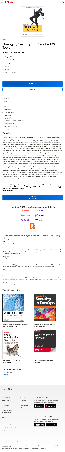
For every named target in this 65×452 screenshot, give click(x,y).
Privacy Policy (24, 405)
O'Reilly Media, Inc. (10, 72)
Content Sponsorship (8, 420)
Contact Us (23, 400)
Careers (4, 403)
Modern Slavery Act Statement (38, 448)
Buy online (32, 89)
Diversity (4, 417)
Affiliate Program (6, 412)
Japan (3, 430)
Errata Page (5, 374)
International (6, 425)
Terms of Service (6, 448)
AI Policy (22, 408)
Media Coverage (6, 408)
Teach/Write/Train (7, 400)
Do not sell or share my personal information (13, 442)
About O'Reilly (6, 397)
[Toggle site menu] (2, 2)
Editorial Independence (24, 448)
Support (23, 397)
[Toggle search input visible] (63, 2)
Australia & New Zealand (9, 428)
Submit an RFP (6, 415)
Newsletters (23, 403)
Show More (5, 129)
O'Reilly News (5, 405)
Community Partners (7, 410)
